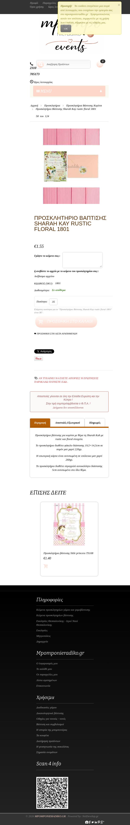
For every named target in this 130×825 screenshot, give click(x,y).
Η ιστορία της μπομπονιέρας (51, 729)
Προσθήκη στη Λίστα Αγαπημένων (55, 333)
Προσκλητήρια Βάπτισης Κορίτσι (84, 105)
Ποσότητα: (42, 301)
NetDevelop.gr (90, 816)
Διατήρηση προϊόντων (48, 741)
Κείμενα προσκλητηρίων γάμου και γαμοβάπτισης (63, 609)
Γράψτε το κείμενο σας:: (47, 255)
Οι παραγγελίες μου (47, 674)
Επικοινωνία (43, 685)
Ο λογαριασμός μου (47, 663)
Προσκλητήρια (52, 105)
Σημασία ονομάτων (46, 752)
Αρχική (34, 105)
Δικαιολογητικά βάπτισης (50, 713)
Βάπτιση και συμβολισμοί (50, 724)
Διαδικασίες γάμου (46, 707)
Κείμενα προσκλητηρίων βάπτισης (54, 615)
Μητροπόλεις (43, 635)
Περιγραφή (40, 422)
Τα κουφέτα (42, 735)
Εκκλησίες (42, 630)
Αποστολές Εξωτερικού (67, 422)
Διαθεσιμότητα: (42, 290)
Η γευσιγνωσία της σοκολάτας (52, 746)
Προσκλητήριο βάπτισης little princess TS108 (68, 553)
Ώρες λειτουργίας (43, 82)
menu (69, 91)
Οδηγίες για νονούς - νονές (51, 718)
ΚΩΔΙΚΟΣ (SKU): (43, 283)
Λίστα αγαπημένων (46, 680)
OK (66, 28)
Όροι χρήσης (37, 6)
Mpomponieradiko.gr (50, 816)
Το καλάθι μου (44, 668)
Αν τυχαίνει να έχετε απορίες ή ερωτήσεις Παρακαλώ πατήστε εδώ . (66, 380)
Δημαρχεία (42, 641)
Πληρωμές (94, 422)
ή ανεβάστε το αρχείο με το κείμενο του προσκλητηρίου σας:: (66, 271)
